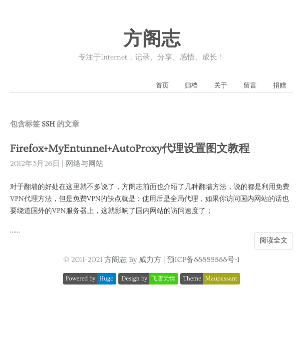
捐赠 (279, 85)
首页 (162, 85)
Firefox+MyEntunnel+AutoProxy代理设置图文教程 (130, 148)
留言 (250, 85)
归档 (191, 85)
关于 (220, 85)
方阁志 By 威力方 (132, 260)
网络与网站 (84, 164)
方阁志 (151, 39)
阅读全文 (274, 240)
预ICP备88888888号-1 (203, 260)
